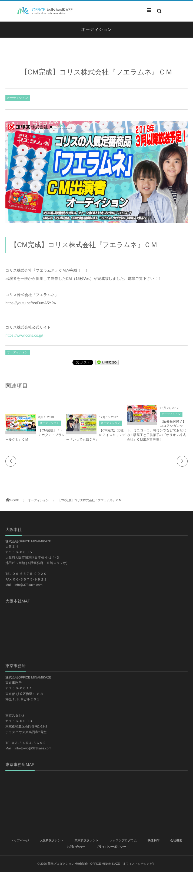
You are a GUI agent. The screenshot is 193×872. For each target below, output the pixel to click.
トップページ (20, 840)
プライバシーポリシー (111, 846)
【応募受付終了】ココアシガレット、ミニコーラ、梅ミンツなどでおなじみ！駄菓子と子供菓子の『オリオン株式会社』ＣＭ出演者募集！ (156, 430)
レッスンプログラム (123, 840)
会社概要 (176, 840)
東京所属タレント (87, 840)
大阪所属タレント (52, 840)
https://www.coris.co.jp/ (24, 335)
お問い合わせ (76, 846)
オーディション (17, 98)
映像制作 (153, 840)
